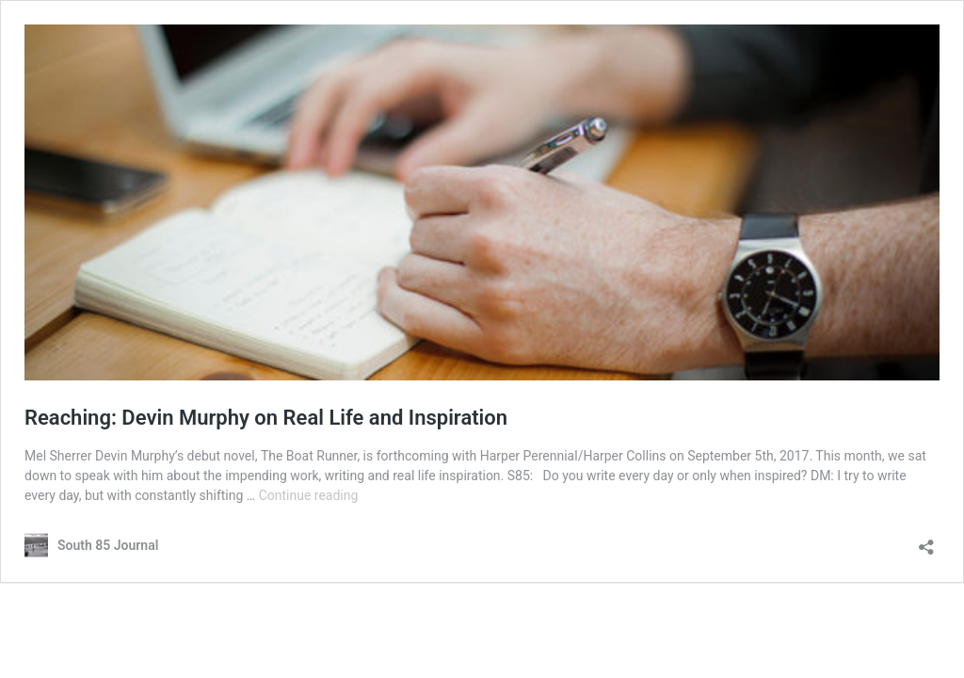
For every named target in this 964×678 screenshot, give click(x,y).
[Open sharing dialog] (926, 541)
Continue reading (309, 495)
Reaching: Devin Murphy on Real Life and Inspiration (265, 417)
